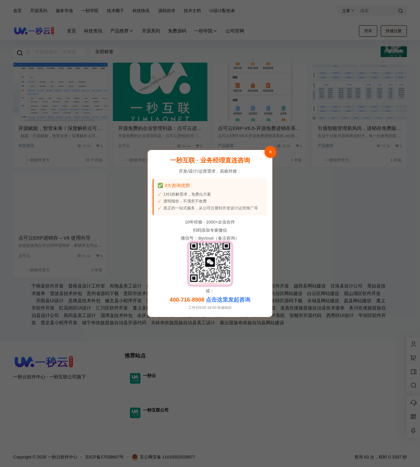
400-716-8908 (187, 300)
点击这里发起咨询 (228, 300)
